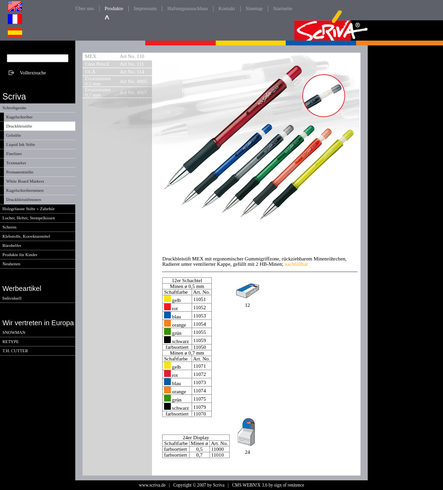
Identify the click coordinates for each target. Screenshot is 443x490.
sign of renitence (289, 485)
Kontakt (227, 8)
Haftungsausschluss (187, 8)
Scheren (9, 227)
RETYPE (10, 341)
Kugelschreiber (19, 117)
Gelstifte (13, 135)
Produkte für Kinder (19, 254)
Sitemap (254, 8)
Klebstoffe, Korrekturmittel (26, 236)
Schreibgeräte (14, 107)
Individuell (12, 298)
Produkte (114, 8)
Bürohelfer (11, 245)
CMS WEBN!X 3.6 (249, 485)
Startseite (282, 8)
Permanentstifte (19, 172)
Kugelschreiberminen (24, 190)
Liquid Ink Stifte (20, 144)
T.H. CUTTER (15, 350)
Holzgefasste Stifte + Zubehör (28, 208)
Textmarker (16, 162)
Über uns (84, 8)
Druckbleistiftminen (23, 199)
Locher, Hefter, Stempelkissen (28, 218)
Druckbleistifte (19, 126)
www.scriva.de (152, 485)
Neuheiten (11, 263)
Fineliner (14, 153)
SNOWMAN (14, 332)
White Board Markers (25, 181)
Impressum (145, 8)
